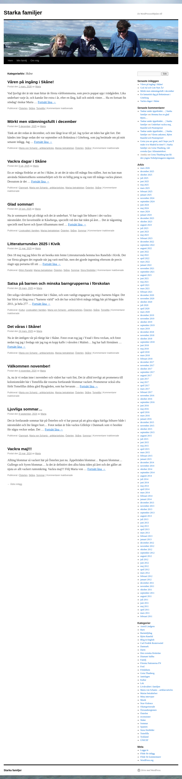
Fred (142, 666)
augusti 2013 (146, 516)
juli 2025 (144, 178)
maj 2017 (144, 382)
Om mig (34, 60)
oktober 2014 (146, 469)
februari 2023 (146, 238)
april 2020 (145, 308)
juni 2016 (144, 405)
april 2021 (145, 285)
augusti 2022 (146, 248)
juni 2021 (144, 278)
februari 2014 (146, 496)
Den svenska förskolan (150, 653)
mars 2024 (145, 211)
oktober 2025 (146, 174)
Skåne (32, 108)
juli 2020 (144, 305)
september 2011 (147, 593)
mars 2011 (145, 613)
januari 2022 (146, 265)
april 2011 (145, 609)
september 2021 (147, 271)
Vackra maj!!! (19, 449)
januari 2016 (146, 419)
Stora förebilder (88, 270)
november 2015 (147, 425)
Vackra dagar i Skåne (26, 161)
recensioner (145, 716)
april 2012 (145, 569)
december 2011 (147, 583)
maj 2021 (144, 281)
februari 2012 (146, 576)
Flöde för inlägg (147, 753)
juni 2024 (144, 205)
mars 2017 (145, 389)
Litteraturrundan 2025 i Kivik (33, 244)
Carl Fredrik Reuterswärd (151, 643)
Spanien (144, 726)
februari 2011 (146, 616)
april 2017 (145, 385)
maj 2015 (144, 445)
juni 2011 (144, 603)
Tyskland (144, 737)
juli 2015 (144, 439)
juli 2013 (144, 519)
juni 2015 (144, 442)
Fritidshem (145, 670)
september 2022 (147, 245)
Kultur (22, 310)
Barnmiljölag (146, 633)
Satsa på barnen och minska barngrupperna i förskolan (58, 283)
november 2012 (147, 546)
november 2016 (147, 395)
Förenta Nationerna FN (150, 663)
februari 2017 (146, 392)
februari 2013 (146, 536)
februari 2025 (146, 191)
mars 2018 (145, 355)
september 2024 (147, 201)
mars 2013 (145, 532)
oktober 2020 (146, 302)
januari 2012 (146, 579)
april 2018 (145, 352)
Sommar (82, 230)
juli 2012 (144, 559)
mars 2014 (145, 492)
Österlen (23, 108)
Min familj (22, 60)
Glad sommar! (20, 204)
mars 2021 (145, 288)
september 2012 (147, 552)
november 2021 (147, 268)
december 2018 (147, 332)
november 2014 (147, 466)
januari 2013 (146, 539)
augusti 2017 (146, 375)
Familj (143, 660)
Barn (142, 629)
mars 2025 (145, 188)
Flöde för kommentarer (150, 757)
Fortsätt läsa (47, 102)
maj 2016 (144, 409)
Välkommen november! (28, 366)
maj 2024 (144, 208)
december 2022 (147, 241)
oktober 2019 (146, 322)
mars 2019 (145, 328)
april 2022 (145, 258)
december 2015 (147, 422)
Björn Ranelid (25, 270)
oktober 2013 (146, 509)
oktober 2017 (146, 368)
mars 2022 (145, 261)
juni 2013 (144, 522)
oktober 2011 (146, 589)
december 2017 (147, 362)
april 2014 (145, 489)
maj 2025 (144, 184)
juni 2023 (144, 231)
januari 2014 (146, 499)
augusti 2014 (146, 476)
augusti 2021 (146, 275)
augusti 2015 (146, 435)
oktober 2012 (146, 549)
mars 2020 (145, 312)
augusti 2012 (146, 556)
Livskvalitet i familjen (29, 230)
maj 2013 (144, 526)
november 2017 (147, 365)
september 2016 (147, 402)
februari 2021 (146, 292)
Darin (142, 650)
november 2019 (147, 318)
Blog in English (147, 639)
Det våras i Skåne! (24, 326)
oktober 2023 (146, 221)
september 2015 (147, 432)
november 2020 (147, 298)
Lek (142, 683)
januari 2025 (146, 194)
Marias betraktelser (64, 148)
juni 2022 (144, 251)
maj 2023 (144, 235)
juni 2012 (144, 563)
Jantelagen (145, 676)
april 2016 (145, 412)
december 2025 (147, 171)
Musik (143, 700)
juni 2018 (144, 345)
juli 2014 (144, 479)
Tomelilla (40, 108)
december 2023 (147, 218)
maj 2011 (144, 606)
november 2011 (147, 586)
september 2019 (147, 325)
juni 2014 (144, 482)
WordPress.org (146, 760)
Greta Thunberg (147, 673)
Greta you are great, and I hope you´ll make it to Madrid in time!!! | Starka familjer (157, 144)
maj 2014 (144, 486)
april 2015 (145, 449)
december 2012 (147, 542)
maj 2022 (144, 255)
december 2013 (147, 502)
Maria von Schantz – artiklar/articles (156, 690)
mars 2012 (145, 573)
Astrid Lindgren (147, 626)
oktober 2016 (146, 399)
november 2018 (147, 335)
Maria (38, 86)
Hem (10, 60)
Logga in (144, 750)
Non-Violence (146, 703)
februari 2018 (146, 358)
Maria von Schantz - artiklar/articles (36, 148)
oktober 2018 (146, 338)
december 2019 (147, 315)
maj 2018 (144, 348)
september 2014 (147, 472)
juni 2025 (144, 181)
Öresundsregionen (148, 710)
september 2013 (147, 512)
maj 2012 (144, 566)
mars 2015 (145, 452)
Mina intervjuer (147, 696)
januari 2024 (146, 215)
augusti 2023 (146, 225)
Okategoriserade (147, 706)
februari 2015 (146, 455)
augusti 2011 (146, 596)
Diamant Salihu (147, 656)
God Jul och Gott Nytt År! (152, 87)
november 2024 (147, 198)
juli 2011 (144, 599)
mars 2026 (145, 168)
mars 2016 (145, 415)
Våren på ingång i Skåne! (30, 82)
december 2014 (147, 462)
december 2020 (147, 295)
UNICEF (144, 740)
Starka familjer (23, 12)
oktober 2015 (146, 429)
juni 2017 (144, 379)
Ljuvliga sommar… (24, 409)
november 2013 (147, 506)
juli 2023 (144, 228)
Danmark (23, 187)
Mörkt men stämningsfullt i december (42, 121)
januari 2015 (146, 459)
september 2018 (147, 342)
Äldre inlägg (14, 484)
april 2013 (145, 529)
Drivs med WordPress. (151, 770)
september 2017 (147, 372)
